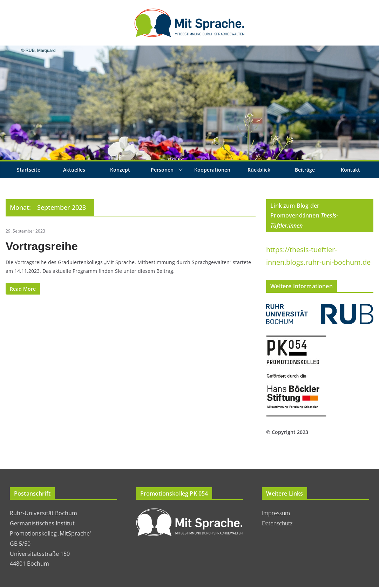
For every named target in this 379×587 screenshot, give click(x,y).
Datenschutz (277, 523)
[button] (179, 170)
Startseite (28, 169)
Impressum (276, 513)
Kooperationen (212, 169)
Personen (162, 169)
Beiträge (305, 169)
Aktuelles (74, 169)
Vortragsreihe (42, 246)
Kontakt (350, 169)
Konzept (120, 169)
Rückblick (259, 169)
